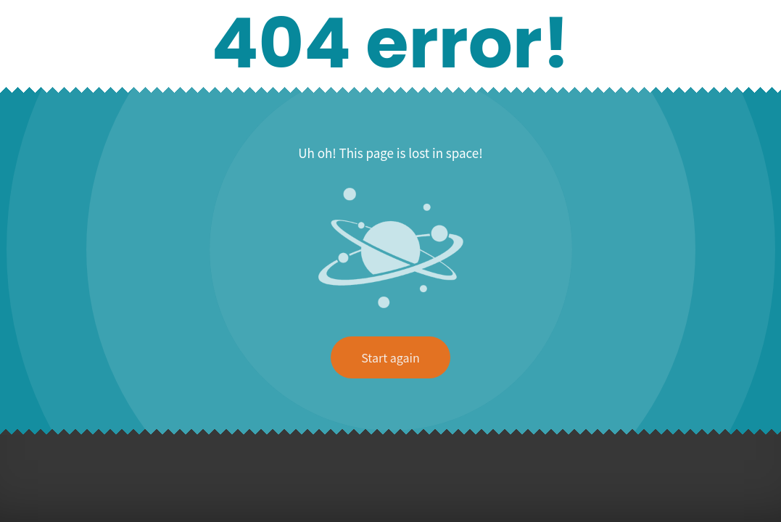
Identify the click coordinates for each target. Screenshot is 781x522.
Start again (390, 357)
